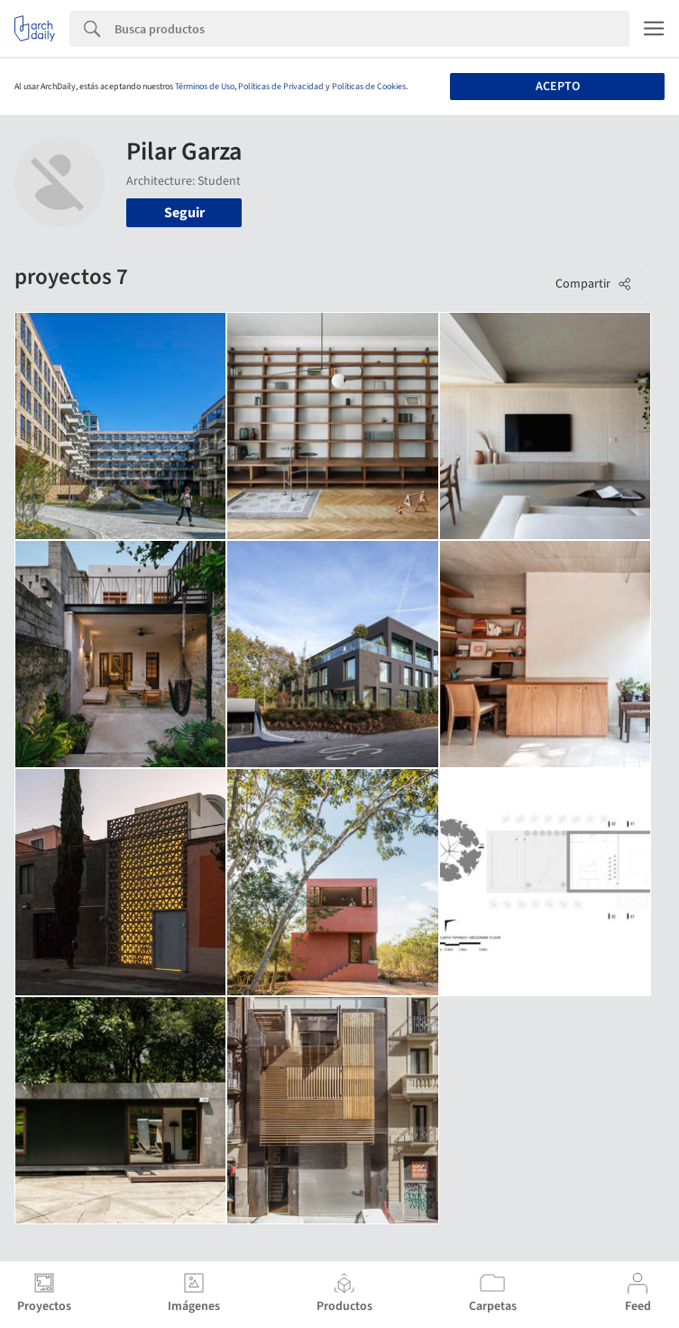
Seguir (184, 213)
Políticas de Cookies (369, 86)
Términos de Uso (204, 86)
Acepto (558, 87)
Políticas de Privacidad (281, 86)
